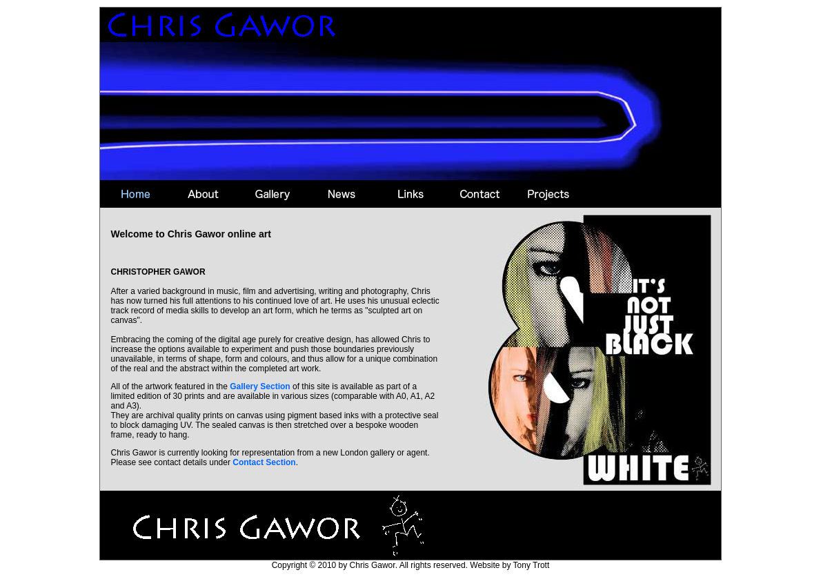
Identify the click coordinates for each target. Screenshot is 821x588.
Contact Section (264, 462)
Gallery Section (260, 386)
